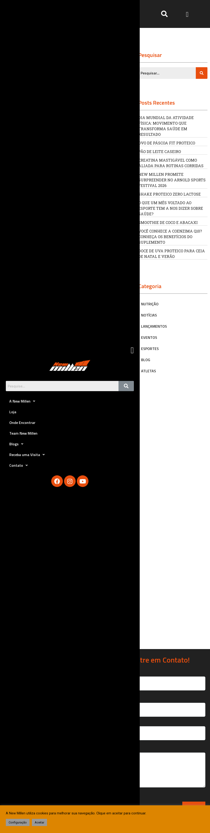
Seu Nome (160, 678)
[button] (187, 14)
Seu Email (160, 705)
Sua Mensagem (160, 770)
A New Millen (23, 401)
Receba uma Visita (28, 454)
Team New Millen (23, 433)
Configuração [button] (18, 822)
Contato (19, 465)
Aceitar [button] (39, 822)
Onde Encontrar (22, 422)
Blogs (17, 444)
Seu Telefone (160, 728)
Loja (12, 412)
